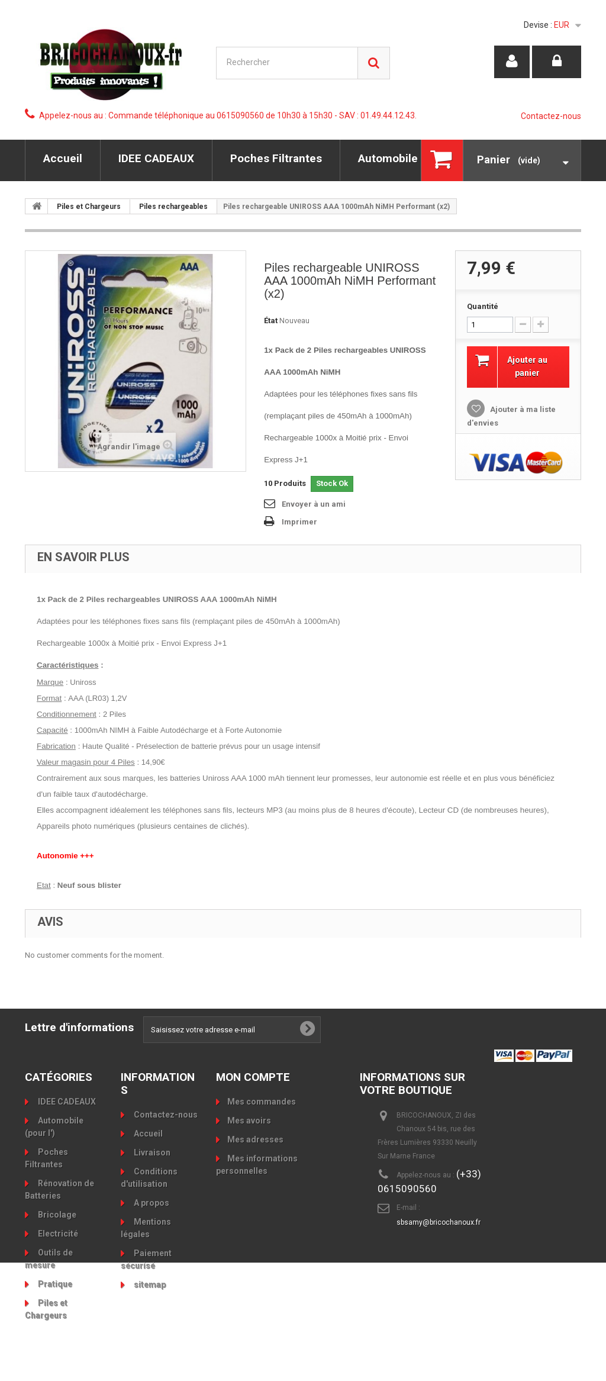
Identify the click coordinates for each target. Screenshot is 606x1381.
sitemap (149, 1284)
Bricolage (56, 1214)
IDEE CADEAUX (156, 158)
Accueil (62, 158)
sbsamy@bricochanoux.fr (439, 1222)
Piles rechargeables (173, 206)
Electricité (57, 1233)
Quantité (482, 306)
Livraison (151, 1152)
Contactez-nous (551, 116)
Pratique (54, 1284)
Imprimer (299, 521)
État (271, 320)
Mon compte (253, 1077)
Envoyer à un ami (314, 504)
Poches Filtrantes (276, 158)
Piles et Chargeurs (89, 206)
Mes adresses (255, 1139)
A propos (150, 1203)
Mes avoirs (249, 1120)
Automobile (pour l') (411, 158)
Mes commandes (261, 1101)
